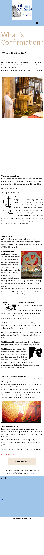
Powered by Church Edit (22, 519)
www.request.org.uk (7, 454)
